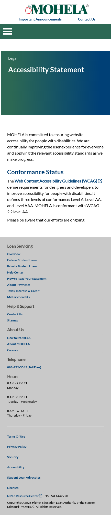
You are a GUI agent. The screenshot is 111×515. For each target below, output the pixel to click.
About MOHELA (18, 344)
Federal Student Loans (22, 260)
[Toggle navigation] (7, 31)
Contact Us (86, 19)
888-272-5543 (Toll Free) (24, 367)
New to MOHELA (19, 338)
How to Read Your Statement (27, 278)
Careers (12, 350)
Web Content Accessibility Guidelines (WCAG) (58, 180)
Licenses (12, 488)
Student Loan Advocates (23, 477)
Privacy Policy (16, 447)
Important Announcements (40, 19)
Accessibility (15, 467)
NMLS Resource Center (24, 496)
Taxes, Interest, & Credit (23, 291)
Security (12, 457)
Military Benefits (18, 297)
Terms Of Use (16, 436)
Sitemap (12, 320)
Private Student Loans (22, 266)
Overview (13, 254)
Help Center (15, 272)
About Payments (18, 285)
